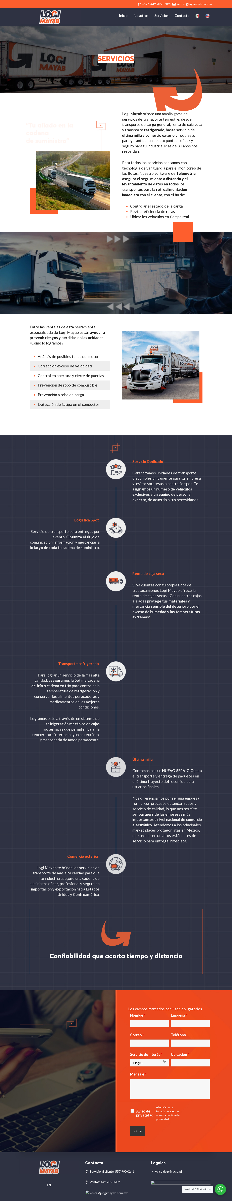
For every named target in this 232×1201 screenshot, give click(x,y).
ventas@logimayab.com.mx (109, 1192)
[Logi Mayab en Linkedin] (49, 1184)
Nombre (137, 1015)
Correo (137, 1035)
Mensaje (138, 1074)
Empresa (179, 1015)
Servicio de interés (146, 1054)
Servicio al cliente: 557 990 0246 (112, 1171)
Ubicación (180, 1054)
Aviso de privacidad (144, 1113)
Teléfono (179, 1035)
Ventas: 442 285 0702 (105, 1182)
